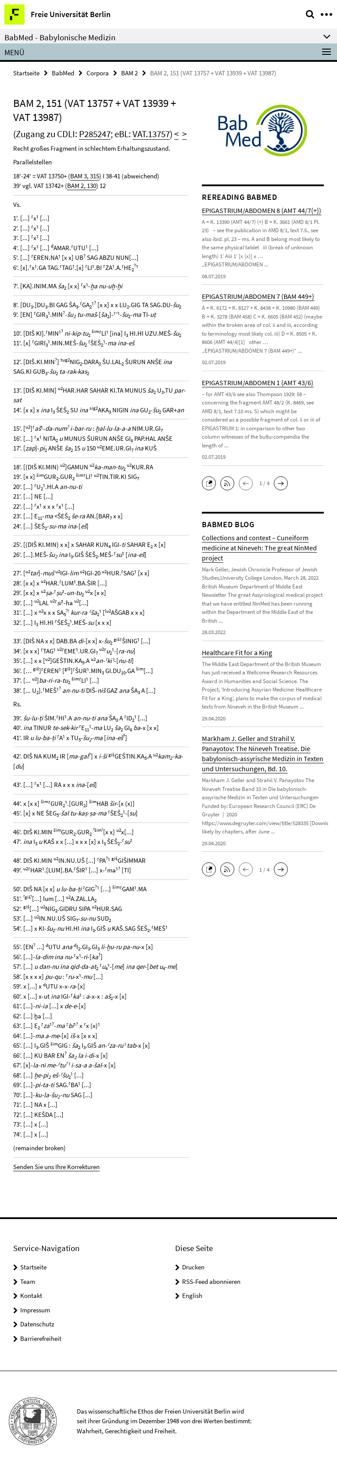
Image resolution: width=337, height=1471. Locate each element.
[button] (211, 483)
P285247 (95, 134)
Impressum (35, 1310)
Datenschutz (37, 1324)
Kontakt (31, 1295)
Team (27, 1281)
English (192, 1295)
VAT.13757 (151, 134)
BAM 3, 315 (84, 176)
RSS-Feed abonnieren (211, 1281)
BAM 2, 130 (81, 185)
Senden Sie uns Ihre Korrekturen (56, 1167)
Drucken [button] (193, 1267)
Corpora (97, 73)
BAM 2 (129, 73)
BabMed (63, 73)
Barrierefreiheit (40, 1338)
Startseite (26, 73)
